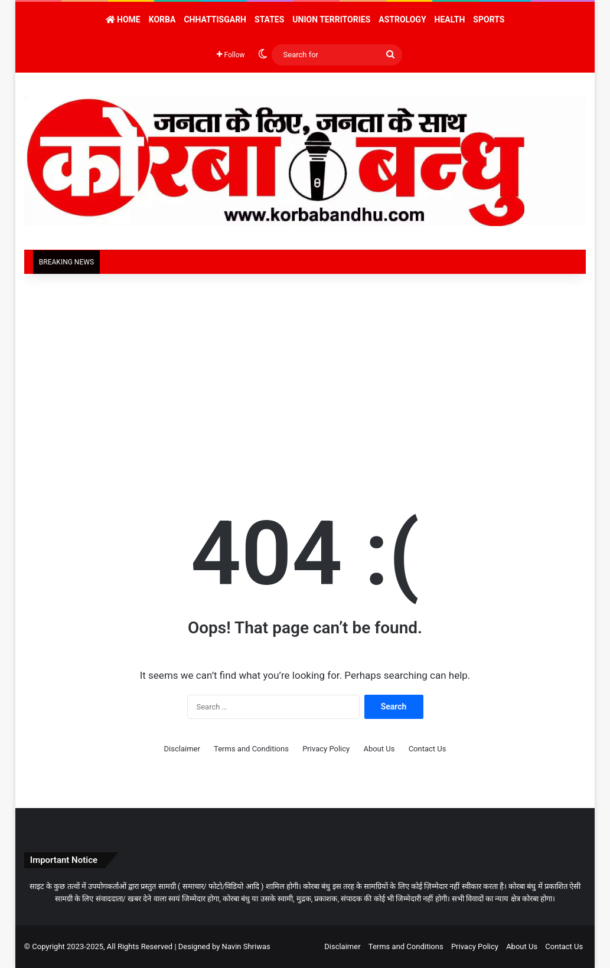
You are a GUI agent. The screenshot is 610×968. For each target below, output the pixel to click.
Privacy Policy (326, 748)
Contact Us (427, 748)
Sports (488, 19)
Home (123, 19)
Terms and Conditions (251, 748)
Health (450, 19)
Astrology (402, 19)
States (269, 19)
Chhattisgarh (215, 19)
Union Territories (331, 19)
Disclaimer (182, 748)
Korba (162, 19)
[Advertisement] (305, 374)
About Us (378, 748)
